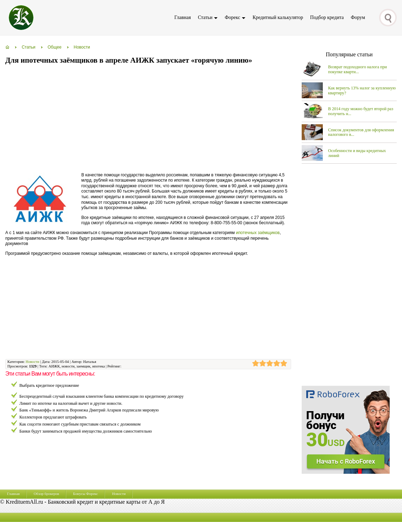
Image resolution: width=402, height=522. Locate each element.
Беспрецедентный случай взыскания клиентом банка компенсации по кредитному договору (101, 396)
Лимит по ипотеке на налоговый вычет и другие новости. (70, 403)
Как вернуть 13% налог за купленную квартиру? (362, 90)
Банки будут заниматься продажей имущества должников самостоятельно (85, 431)
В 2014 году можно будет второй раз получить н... (360, 111)
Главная (182, 17)
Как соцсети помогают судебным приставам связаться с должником (79, 424)
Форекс (232, 17)
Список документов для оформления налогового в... (361, 132)
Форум (358, 17)
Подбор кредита (327, 17)
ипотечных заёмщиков (257, 232)
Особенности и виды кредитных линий (357, 153)
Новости (32, 362)
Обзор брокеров (46, 494)
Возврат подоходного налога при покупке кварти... (357, 69)
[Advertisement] (133, 119)
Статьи (205, 17)
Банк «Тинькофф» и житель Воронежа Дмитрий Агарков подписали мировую (89, 410)
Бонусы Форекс (85, 494)
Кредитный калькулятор (277, 17)
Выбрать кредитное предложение (49, 385)
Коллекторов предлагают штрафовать (53, 417)
